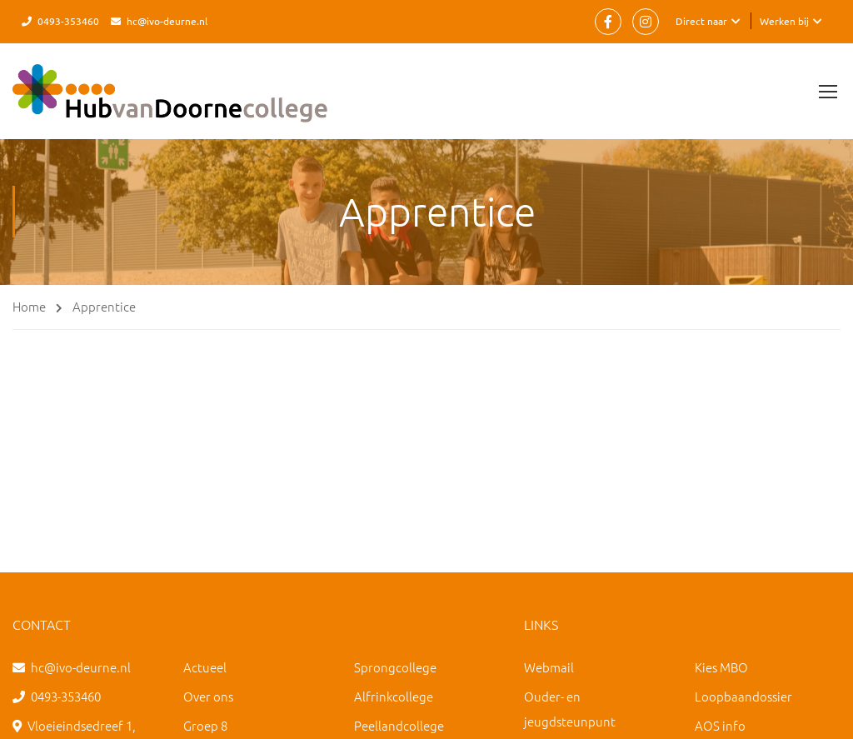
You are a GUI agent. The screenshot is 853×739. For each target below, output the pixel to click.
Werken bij (784, 20)
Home (29, 306)
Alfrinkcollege (393, 696)
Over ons (208, 696)
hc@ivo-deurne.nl (167, 20)
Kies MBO (721, 667)
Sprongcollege (395, 667)
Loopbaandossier (743, 696)
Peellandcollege (399, 725)
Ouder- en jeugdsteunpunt (570, 708)
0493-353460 (68, 20)
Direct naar (701, 20)
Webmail (549, 667)
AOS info (720, 725)
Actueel (205, 667)
